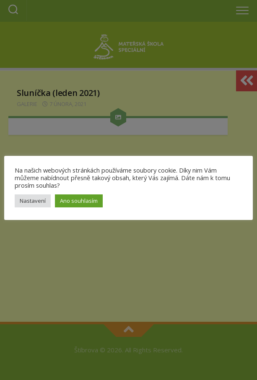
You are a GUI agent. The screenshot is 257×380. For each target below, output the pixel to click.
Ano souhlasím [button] (79, 200)
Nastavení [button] (33, 200)
